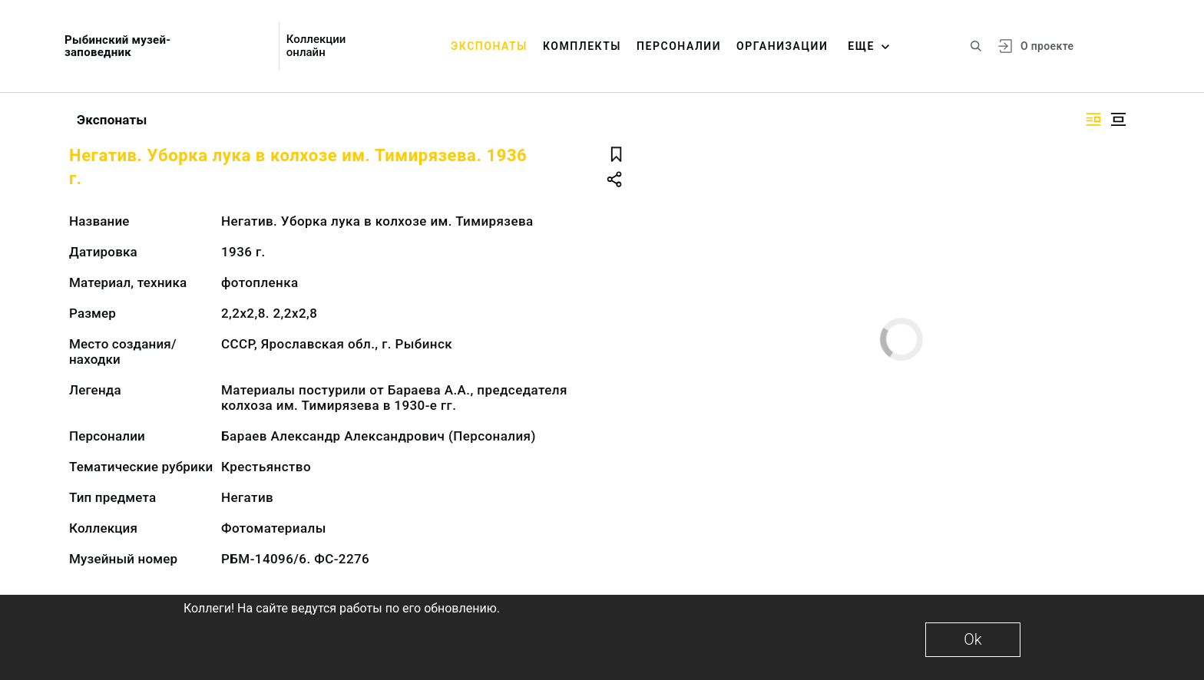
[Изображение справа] (1093, 119)
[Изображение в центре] (1118, 119)
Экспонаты (489, 46)
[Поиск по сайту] (976, 46)
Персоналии (679, 46)
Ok (972, 639)
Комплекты (582, 46)
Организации (782, 46)
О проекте (1046, 46)
